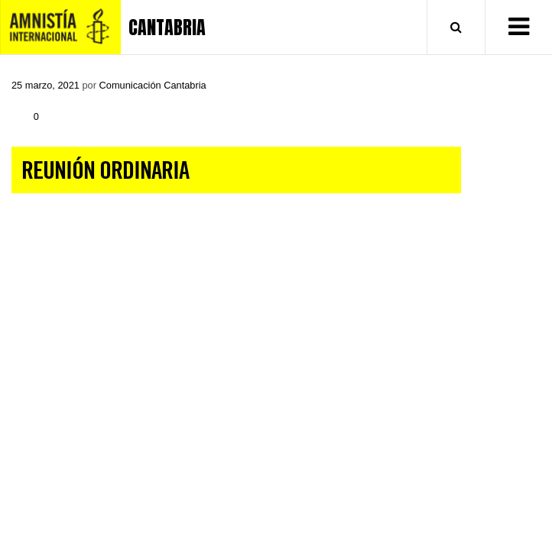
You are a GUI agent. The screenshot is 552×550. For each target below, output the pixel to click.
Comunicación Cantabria (152, 85)
